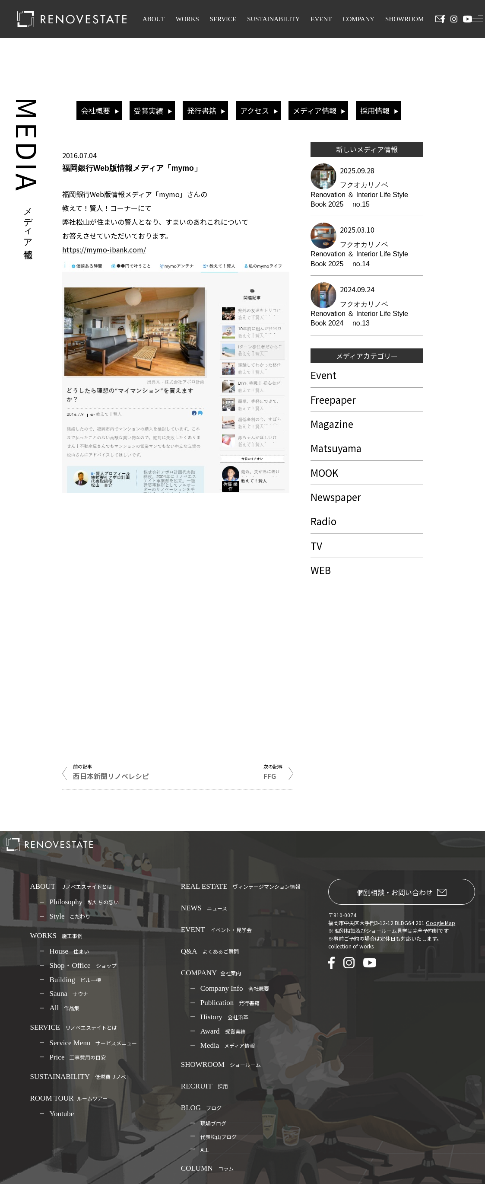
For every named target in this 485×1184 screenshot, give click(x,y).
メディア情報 (314, 110)
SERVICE (223, 19)
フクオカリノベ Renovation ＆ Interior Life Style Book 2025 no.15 (359, 194)
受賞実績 (148, 110)
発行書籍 (201, 110)
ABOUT (154, 19)
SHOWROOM (404, 19)
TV (316, 545)
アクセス (254, 110)
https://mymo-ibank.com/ (104, 249)
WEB (321, 570)
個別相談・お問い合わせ (402, 892)
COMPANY (358, 19)
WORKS (187, 19)
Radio (323, 521)
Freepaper (333, 399)
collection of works (351, 946)
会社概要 (95, 110)
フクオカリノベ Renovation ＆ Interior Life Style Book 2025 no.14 (359, 254)
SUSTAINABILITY (273, 19)
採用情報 (375, 110)
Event (323, 375)
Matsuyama (336, 448)
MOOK (324, 472)
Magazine (332, 424)
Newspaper (336, 497)
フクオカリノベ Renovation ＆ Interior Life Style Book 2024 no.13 (359, 313)
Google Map (440, 922)
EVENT (321, 19)
